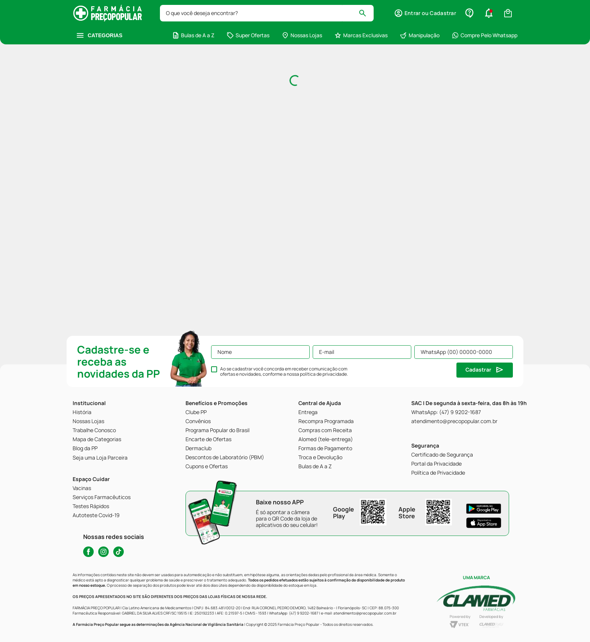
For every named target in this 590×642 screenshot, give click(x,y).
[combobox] (267, 13)
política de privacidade (323, 374)
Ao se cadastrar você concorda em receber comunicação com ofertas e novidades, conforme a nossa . (284, 371)
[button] (488, 13)
